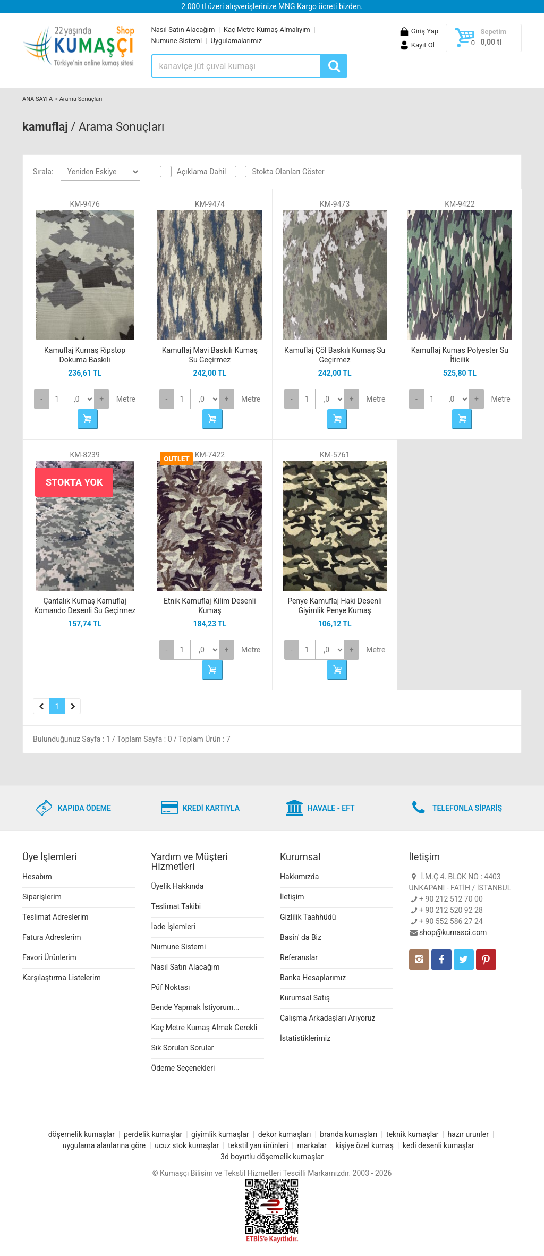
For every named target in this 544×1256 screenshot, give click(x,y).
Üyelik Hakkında (177, 886)
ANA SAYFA (37, 99)
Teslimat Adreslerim (55, 917)
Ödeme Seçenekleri (183, 1068)
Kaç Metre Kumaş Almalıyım (267, 29)
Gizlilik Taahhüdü (308, 917)
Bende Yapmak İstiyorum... (195, 1007)
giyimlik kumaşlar (220, 1134)
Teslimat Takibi (176, 906)
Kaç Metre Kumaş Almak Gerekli (204, 1027)
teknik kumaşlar (412, 1134)
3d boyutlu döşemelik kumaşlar (272, 1156)
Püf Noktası (170, 987)
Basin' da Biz (300, 937)
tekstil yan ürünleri (258, 1145)
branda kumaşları (348, 1134)
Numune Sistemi (176, 41)
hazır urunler (467, 1134)
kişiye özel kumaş (365, 1145)
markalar (312, 1145)
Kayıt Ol (417, 45)
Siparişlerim (42, 897)
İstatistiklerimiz (305, 1038)
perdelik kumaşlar (153, 1134)
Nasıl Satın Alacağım (183, 29)
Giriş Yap (418, 31)
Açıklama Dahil (201, 171)
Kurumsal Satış (305, 998)
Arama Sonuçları (81, 99)
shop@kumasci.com (453, 932)
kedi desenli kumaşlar (438, 1145)
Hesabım (37, 876)
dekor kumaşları (284, 1134)
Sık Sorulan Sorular (182, 1047)
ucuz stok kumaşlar (187, 1145)
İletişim (292, 897)
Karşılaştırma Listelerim (61, 977)
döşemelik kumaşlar (81, 1134)
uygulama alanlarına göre (104, 1145)
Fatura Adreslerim (51, 937)
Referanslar (299, 957)
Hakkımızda (299, 876)
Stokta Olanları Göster (288, 171)
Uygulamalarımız (236, 41)
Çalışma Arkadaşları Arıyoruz (327, 1018)
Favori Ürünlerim (49, 957)
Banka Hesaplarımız (313, 977)
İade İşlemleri (173, 926)
